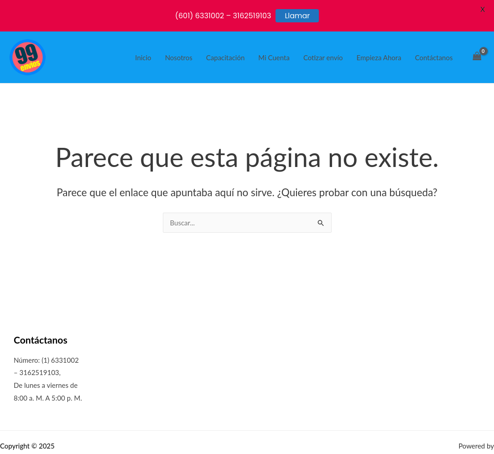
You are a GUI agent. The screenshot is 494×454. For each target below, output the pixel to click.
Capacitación (225, 57)
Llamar (297, 15)
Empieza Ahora (379, 57)
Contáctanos (434, 57)
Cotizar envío (323, 57)
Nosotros (178, 57)
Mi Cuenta (274, 57)
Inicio (143, 57)
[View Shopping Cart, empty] (477, 57)
